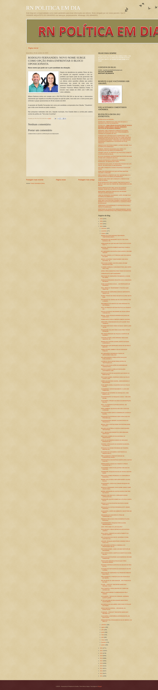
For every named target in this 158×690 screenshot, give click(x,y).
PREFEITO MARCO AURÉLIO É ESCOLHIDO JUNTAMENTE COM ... (113, 369)
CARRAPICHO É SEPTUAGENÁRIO (110, 273)
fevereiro (103, 642)
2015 (101, 666)
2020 (101, 653)
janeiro (103, 645)
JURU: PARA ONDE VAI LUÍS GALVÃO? (111, 527)
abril (102, 637)
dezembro (104, 228)
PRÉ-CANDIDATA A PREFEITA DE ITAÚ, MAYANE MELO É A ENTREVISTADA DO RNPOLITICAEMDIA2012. (114, 175)
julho (102, 629)
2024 (101, 223)
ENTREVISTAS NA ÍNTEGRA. (106, 119)
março (103, 640)
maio (102, 634)
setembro (104, 624)
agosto (103, 627)
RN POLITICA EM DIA (53, 8)
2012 (101, 673)
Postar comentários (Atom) (38, 183)
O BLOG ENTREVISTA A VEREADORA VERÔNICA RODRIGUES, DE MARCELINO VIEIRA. (111, 160)
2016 (101, 663)
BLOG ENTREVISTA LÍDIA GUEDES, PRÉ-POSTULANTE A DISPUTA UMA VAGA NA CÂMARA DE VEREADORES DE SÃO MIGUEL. (115, 184)
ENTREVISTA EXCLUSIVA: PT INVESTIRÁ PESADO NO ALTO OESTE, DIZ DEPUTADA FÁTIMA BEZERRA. (114, 164)
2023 (101, 226)
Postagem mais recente (34, 180)
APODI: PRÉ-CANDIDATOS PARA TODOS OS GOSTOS (116, 271)
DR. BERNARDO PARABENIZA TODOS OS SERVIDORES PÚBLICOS (112, 354)
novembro (104, 231)
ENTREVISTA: (115, 127)
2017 (101, 660)
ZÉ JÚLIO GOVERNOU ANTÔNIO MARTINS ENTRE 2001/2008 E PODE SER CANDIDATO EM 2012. (115, 157)
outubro (103, 233)
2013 (101, 671)
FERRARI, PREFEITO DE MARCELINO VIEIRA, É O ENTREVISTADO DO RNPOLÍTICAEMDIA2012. (112, 149)
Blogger (100, 686)
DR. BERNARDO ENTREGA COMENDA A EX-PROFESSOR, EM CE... (113, 545)
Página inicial (33, 48)
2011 (101, 676)
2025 (101, 221)
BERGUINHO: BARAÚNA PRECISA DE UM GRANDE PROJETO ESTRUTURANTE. (112, 192)
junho (103, 632)
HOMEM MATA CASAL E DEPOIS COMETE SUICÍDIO (115, 319)
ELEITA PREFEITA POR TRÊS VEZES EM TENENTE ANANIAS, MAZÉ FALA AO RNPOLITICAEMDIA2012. (112, 188)
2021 (101, 650)
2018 (101, 658)
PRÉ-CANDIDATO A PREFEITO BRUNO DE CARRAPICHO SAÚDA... (112, 456)
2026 (101, 218)
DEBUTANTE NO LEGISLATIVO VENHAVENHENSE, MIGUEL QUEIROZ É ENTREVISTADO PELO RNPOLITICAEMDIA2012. (114, 210)
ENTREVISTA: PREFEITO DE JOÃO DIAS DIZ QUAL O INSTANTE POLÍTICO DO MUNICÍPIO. (112, 122)
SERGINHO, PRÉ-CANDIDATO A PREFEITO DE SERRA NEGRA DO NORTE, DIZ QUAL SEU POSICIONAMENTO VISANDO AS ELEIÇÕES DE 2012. (113, 132)
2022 (101, 648)
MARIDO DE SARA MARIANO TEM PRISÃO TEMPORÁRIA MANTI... (113, 236)
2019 (101, 655)
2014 (101, 668)
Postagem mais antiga (86, 180)
